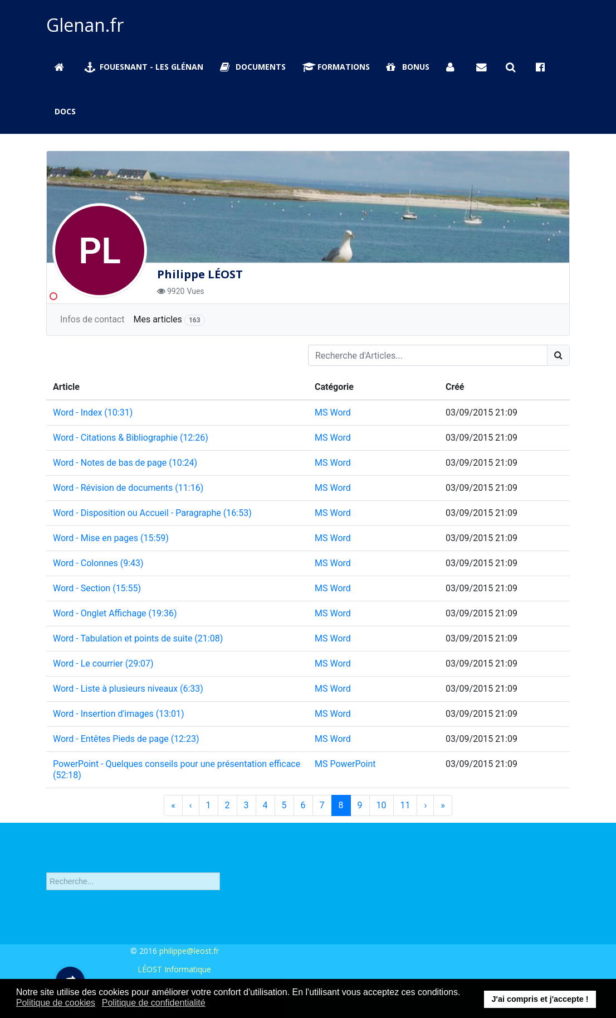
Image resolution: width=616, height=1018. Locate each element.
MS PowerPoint (345, 764)
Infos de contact (92, 319)
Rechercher (46, 864)
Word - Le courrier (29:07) (103, 663)
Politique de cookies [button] (55, 1002)
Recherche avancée (81, 901)
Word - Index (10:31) (93, 412)
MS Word (333, 412)
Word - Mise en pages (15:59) (111, 538)
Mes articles (168, 320)
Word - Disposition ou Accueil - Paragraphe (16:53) (152, 513)
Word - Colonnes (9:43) (98, 563)
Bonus (408, 66)
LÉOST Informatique (174, 969)
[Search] (558, 355)
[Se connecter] (453, 67)
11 (405, 805)
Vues (195, 291)
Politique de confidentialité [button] (154, 1002)
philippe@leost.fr (189, 950)
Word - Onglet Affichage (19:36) (115, 613)
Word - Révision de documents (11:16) (128, 488)
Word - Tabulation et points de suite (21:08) (138, 638)
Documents (253, 66)
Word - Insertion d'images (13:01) (118, 713)
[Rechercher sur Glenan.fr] (512, 67)
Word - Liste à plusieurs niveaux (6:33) (128, 688)
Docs (65, 111)
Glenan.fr (85, 25)
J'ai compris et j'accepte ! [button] (539, 999)
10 (382, 805)
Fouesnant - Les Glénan (144, 66)
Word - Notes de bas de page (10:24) (125, 462)
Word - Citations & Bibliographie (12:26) (130, 437)
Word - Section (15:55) (97, 588)
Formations (336, 66)
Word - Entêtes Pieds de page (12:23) (126, 739)
